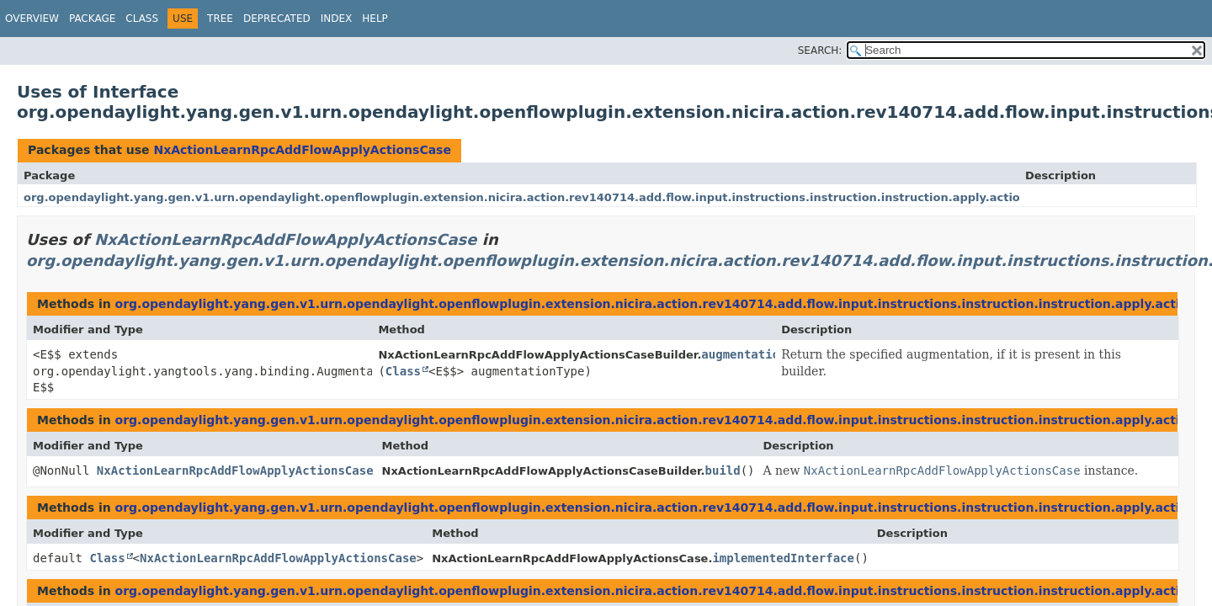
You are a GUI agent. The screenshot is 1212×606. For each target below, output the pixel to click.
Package (92, 18)
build (723, 470)
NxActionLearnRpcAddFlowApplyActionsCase (301, 150)
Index (337, 18)
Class (141, 18)
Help (375, 18)
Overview (32, 18)
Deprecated (277, 18)
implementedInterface (783, 558)
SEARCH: (820, 50)
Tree (220, 18)
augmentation (743, 354)
